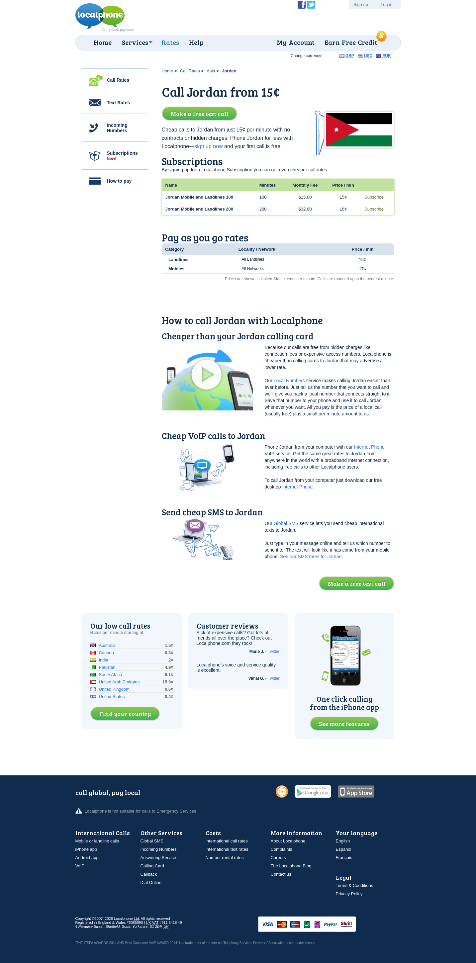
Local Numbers (289, 380)
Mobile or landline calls (97, 840)
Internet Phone (369, 447)
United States (112, 696)
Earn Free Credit (351, 42)
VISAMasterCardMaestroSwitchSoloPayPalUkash (316, 925)
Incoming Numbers (117, 128)
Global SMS (286, 523)
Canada (106, 652)
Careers (278, 857)
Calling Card (152, 865)
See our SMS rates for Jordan (310, 556)
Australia (107, 645)
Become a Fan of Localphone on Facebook (302, 5)
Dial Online (151, 882)
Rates (170, 42)
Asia (211, 70)
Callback (149, 874)
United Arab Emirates (119, 681)
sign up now (208, 146)
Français (344, 857)
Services (135, 42)
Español (343, 849)
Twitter (273, 651)
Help (196, 42)
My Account (296, 42)
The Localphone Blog (291, 865)
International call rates (227, 840)
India (103, 659)
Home (103, 42)
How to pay (119, 181)
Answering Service (158, 857)
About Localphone (288, 840)
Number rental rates (225, 857)
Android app (87, 857)
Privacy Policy (349, 893)
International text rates (227, 849)
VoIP (79, 865)
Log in (386, 4)
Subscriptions (122, 155)
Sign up (360, 4)
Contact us (281, 874)
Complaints (281, 849)
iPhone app (86, 849)
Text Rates (118, 102)
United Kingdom (114, 689)
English (343, 840)
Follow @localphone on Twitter (311, 5)
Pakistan (107, 667)
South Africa (110, 674)
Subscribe (374, 197)
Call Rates (118, 80)
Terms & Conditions (354, 885)
